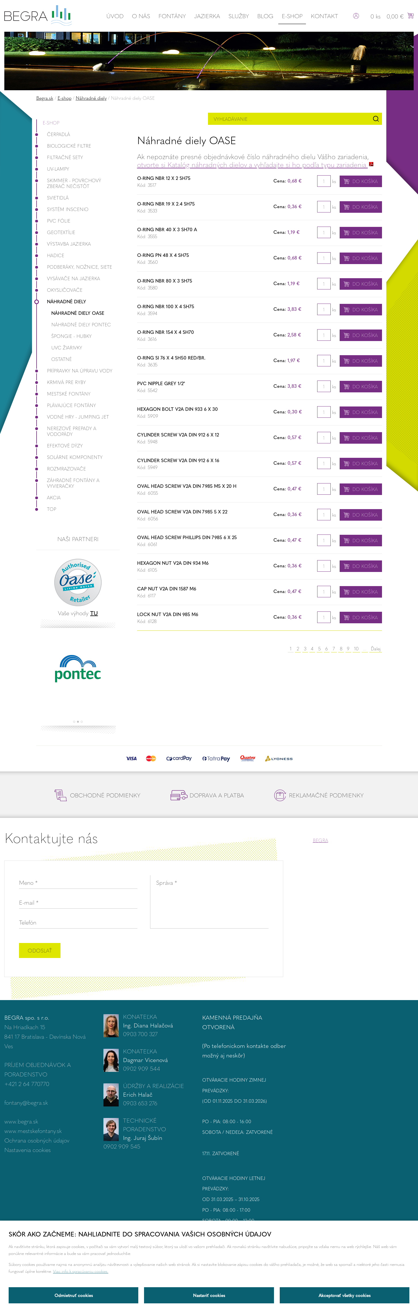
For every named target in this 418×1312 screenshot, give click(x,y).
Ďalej (376, 648)
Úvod (115, 16)
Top (46, 509)
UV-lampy (52, 168)
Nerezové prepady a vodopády (66, 431)
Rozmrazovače (61, 468)
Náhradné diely (91, 98)
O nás (141, 16)
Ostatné (61, 359)
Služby (238, 16)
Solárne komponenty (69, 457)
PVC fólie (53, 220)
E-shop (292, 16)
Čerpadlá (53, 134)
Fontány (172, 16)
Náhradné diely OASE (77, 313)
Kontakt (324, 16)
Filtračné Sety (59, 157)
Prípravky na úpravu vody (74, 370)
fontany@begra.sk (26, 1102)
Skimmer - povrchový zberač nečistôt (68, 183)
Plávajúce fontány (66, 405)
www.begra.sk (21, 1121)
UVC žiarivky (66, 347)
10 (356, 648)
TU (94, 613)
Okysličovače (59, 290)
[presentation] (224, 951)
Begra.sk (44, 98)
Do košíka (365, 181)
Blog (265, 16)
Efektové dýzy (59, 445)
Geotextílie (55, 232)
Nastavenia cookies (27, 1149)
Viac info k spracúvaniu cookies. (80, 1271)
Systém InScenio (62, 209)
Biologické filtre (63, 145)
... (364, 648)
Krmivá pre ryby (61, 382)
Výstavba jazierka (63, 243)
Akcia (48, 497)
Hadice (50, 255)
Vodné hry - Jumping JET (72, 416)
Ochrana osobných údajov (36, 1140)
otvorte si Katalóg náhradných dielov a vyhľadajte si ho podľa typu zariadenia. (252, 164)
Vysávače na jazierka (68, 278)
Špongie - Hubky (71, 336)
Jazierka (207, 16)
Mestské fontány (63, 393)
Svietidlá (52, 197)
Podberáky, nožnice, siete (74, 266)
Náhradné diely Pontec (81, 324)
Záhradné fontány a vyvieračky (67, 483)
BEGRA (320, 840)
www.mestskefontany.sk (33, 1130)
